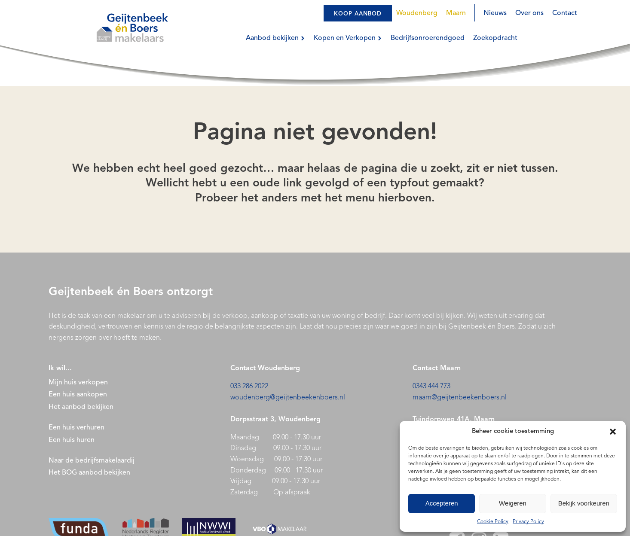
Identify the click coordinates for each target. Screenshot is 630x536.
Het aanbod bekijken (81, 407)
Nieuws (495, 13)
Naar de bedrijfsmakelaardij (92, 460)
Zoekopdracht (495, 38)
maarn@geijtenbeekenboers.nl (460, 397)
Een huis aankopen (78, 394)
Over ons (529, 13)
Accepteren (441, 503)
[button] (613, 431)
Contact (564, 13)
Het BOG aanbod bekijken (89, 472)
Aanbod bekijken (275, 38)
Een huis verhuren (77, 427)
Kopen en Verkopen (348, 38)
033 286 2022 (249, 386)
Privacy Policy (528, 521)
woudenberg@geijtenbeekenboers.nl (287, 397)
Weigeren (512, 503)
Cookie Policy (492, 521)
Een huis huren (72, 440)
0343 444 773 (431, 386)
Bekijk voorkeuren (583, 503)
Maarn (456, 13)
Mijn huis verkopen (78, 382)
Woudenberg (416, 13)
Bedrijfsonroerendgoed (428, 38)
